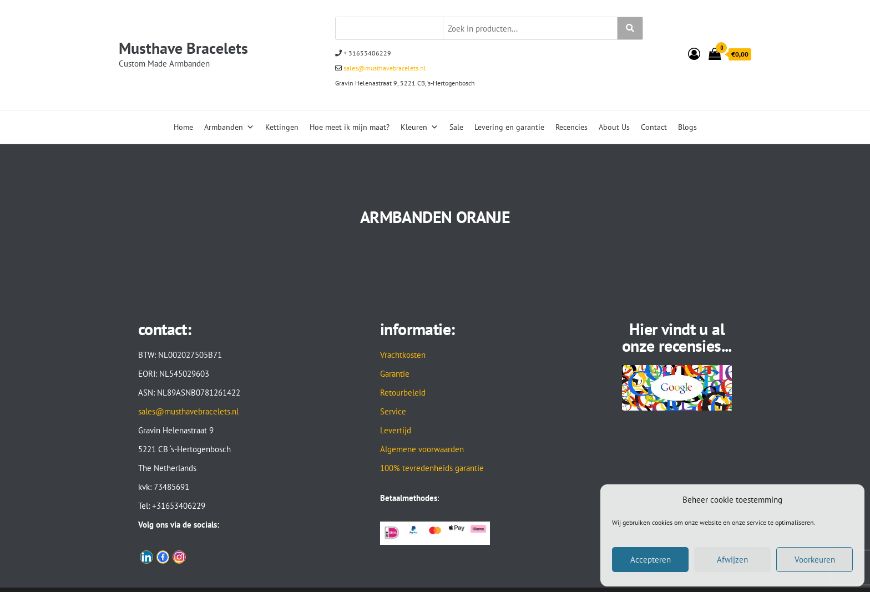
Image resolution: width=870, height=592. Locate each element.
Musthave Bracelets (183, 48)
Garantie (394, 373)
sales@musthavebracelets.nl (384, 68)
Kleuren (419, 127)
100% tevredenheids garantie (432, 468)
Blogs (687, 127)
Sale (456, 127)
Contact (654, 127)
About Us (614, 127)
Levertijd (395, 430)
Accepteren (650, 559)
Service (393, 411)
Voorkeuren (815, 559)
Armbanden (229, 127)
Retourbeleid (403, 392)
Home (183, 127)
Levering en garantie (509, 127)
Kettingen (282, 127)
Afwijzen (732, 559)
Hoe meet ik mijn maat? (350, 127)
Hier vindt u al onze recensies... (677, 337)
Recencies (571, 127)
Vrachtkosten (403, 355)
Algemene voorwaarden (422, 449)
